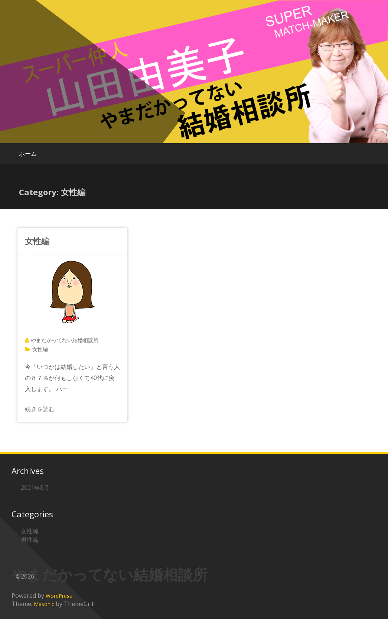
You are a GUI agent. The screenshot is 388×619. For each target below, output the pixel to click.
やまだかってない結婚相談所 (64, 340)
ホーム (28, 154)
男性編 (30, 540)
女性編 (37, 240)
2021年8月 (35, 488)
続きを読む (40, 409)
